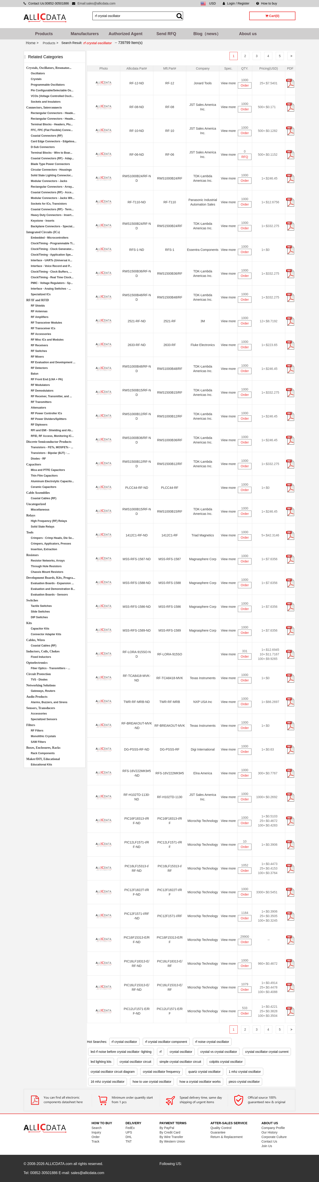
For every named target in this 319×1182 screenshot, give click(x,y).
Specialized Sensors (44, 719)
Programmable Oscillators (48, 84)
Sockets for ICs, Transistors (49, 203)
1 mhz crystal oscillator (245, 1071)
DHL (129, 1137)
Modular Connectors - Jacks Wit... (53, 198)
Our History (269, 1132)
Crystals (36, 79)
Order (245, 85)
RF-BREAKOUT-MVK (170, 725)
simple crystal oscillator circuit (180, 1061)
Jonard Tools (203, 83)
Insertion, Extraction (44, 549)
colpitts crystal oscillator (226, 1061)
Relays (30, 515)
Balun (34, 373)
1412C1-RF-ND (137, 535)
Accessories (39, 713)
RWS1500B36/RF (169, 273)
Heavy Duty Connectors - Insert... (52, 215)
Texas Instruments (203, 678)
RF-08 (169, 107)
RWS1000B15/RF (169, 511)
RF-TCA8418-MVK (169, 678)
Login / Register (236, 3)
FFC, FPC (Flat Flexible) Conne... (52, 130)
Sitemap (289, 3)
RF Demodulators (42, 390)
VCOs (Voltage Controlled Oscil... (52, 96)
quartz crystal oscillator (204, 1071)
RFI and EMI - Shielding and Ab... (52, 430)
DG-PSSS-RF (169, 749)
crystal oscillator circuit (135, 1061)
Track (95, 1141)
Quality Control (221, 1128)
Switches (32, 600)
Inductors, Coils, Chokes (43, 651)
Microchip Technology (203, 821)
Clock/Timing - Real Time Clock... (52, 277)
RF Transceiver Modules (46, 322)
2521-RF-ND (137, 321)
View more (228, 83)
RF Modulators (40, 385)
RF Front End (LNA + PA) (47, 379)
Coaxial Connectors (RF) (47, 135)
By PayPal (167, 1128)
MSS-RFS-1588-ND (137, 583)
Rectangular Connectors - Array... (52, 186)
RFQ (244, 157)
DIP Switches (39, 617)
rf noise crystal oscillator (212, 1042)
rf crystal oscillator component (166, 1042)
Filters (30, 725)
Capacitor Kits (40, 628)
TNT (129, 1141)
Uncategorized (36, 504)
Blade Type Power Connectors (50, 164)
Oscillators (38, 73)
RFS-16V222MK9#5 (169, 773)
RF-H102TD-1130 (169, 797)
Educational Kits (41, 764)
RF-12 (169, 83)
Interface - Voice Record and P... (51, 266)
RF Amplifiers (39, 317)
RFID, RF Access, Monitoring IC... (52, 436)
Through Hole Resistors (46, 566)
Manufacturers (85, 33)
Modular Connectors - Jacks (49, 181)
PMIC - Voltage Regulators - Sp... (52, 283)
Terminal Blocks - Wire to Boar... (51, 152)
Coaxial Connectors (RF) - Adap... (52, 158)
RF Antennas (39, 311)
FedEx (130, 1128)
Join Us (266, 1146)
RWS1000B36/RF (169, 440)
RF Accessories (41, 334)
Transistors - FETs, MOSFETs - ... (52, 447)
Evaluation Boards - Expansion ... (52, 583)
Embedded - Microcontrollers (49, 237)
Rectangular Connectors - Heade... (53, 113)
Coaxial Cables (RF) (43, 498)
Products (44, 33)
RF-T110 (169, 202)
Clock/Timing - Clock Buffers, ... (51, 271)
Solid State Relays (42, 526)
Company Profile (273, 1128)
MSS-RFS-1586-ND (137, 606)
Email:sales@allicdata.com (96, 3)
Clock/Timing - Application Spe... (52, 254)
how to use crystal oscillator (152, 1081)
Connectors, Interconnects (44, 107)
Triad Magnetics (202, 535)
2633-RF (170, 345)
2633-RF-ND (137, 345)
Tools (29, 532)
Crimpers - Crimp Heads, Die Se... (52, 538)
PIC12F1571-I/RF (169, 916)
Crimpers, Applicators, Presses (51, 543)
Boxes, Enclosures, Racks (43, 747)
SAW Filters (38, 742)
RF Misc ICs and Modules (47, 339)
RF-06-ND (136, 154)
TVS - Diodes (39, 679)
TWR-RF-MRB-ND (136, 702)
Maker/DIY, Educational (43, 759)
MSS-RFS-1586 (170, 606)
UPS (129, 1132)
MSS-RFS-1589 (170, 630)
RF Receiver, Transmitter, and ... (51, 396)
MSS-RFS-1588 (170, 583)
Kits (29, 623)
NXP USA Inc (202, 702)
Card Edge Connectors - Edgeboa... (53, 141)
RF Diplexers (39, 424)
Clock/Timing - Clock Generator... (52, 249)
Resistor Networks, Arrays (48, 560)
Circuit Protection (38, 674)
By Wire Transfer (171, 1137)
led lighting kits (101, 1061)
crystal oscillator (181, 1052)
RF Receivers (39, 345)
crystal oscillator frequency (161, 1071)
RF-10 (169, 131)
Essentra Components (203, 250)
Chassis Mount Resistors (47, 572)
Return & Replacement (226, 1137)
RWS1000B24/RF (169, 178)
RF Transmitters (41, 402)
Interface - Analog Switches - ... (51, 288)
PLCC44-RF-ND (136, 487)
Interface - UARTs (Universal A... (51, 260)
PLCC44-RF (169, 487)
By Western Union (172, 1141)
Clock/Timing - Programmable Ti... (53, 243)
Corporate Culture (274, 1137)
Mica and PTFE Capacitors (48, 470)
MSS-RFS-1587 (170, 559)
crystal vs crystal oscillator (218, 1052)
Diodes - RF (38, 458)
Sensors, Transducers (40, 708)
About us (248, 33)
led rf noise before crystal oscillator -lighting (121, 1052)
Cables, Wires (35, 640)
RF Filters (37, 730)
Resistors (32, 555)
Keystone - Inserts (42, 220)
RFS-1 (169, 250)
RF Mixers (37, 356)
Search (97, 1128)
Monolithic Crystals (43, 736)
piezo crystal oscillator (244, 1081)
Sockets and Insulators (45, 101)
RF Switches (39, 351)
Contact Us (269, 1141)
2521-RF (170, 321)
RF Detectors (39, 368)
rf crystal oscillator (124, 1042)
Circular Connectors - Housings (51, 169)
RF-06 (169, 154)
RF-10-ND (136, 131)
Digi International (203, 749)
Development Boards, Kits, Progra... (50, 577)
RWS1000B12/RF (169, 416)
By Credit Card (170, 1132)
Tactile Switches (41, 606)
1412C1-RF (170, 535)
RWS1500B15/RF (169, 392)
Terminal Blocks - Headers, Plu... (52, 124)
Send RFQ (166, 33)
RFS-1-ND (136, 250)
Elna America (202, 773)
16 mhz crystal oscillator (107, 1081)
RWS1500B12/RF (169, 464)
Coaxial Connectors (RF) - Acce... (52, 192)
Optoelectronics (37, 662)
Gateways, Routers (43, 691)
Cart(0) (272, 16)
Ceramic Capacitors (43, 487)
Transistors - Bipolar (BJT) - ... (50, 453)
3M (203, 321)
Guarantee (217, 1132)
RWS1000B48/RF (169, 369)
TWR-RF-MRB (170, 702)
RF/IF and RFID (37, 300)
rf (161, 1052)
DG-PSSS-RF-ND (136, 749)
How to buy (266, 3)
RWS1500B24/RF (169, 226)
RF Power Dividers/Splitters (48, 419)
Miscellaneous (40, 509)
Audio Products (36, 696)
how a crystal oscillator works (199, 1081)
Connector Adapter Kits (46, 634)
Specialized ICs (41, 294)
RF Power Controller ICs (46, 413)
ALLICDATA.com (58, 1164)
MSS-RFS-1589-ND (137, 630)
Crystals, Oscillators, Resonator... (48, 68)
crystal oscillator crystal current (266, 1052)
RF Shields (38, 305)
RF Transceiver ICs (43, 328)
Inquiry (96, 1132)
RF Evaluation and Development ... (53, 362)
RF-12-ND (136, 83)
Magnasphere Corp (202, 559)
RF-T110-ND (137, 202)
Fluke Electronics (203, 345)
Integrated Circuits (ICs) (43, 232)
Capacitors (33, 464)
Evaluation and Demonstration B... (53, 589)
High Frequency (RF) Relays (49, 521)
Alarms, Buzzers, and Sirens (49, 702)
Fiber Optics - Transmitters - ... (50, 668)
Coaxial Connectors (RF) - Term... (52, 209)
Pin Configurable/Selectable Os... (52, 90)
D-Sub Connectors (43, 147)
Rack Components (43, 753)
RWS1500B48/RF (169, 297)
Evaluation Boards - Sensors (49, 594)
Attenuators (38, 407)
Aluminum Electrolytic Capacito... (52, 481)
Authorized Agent (125, 33)
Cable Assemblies (38, 492)
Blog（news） (207, 33)
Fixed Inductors (41, 657)
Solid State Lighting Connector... (52, 175)
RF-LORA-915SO (169, 654)
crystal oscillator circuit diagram (113, 1071)
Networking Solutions (41, 685)
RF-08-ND (136, 107)
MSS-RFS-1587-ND (137, 559)
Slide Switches (40, 611)
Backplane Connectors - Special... (53, 226)
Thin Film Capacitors (44, 475)
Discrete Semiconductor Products (48, 441)
